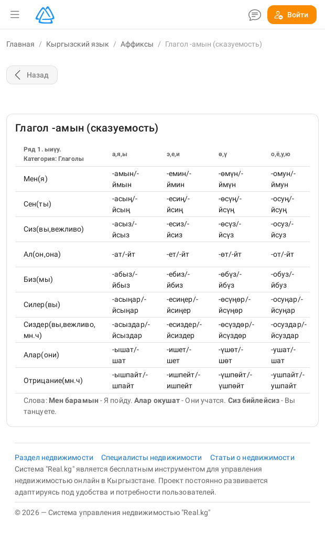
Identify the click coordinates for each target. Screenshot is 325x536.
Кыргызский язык (77, 44)
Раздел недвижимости (55, 457)
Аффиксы (137, 44)
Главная (20, 44)
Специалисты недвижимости (152, 457)
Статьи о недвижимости (252, 457)
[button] (14, 14)
